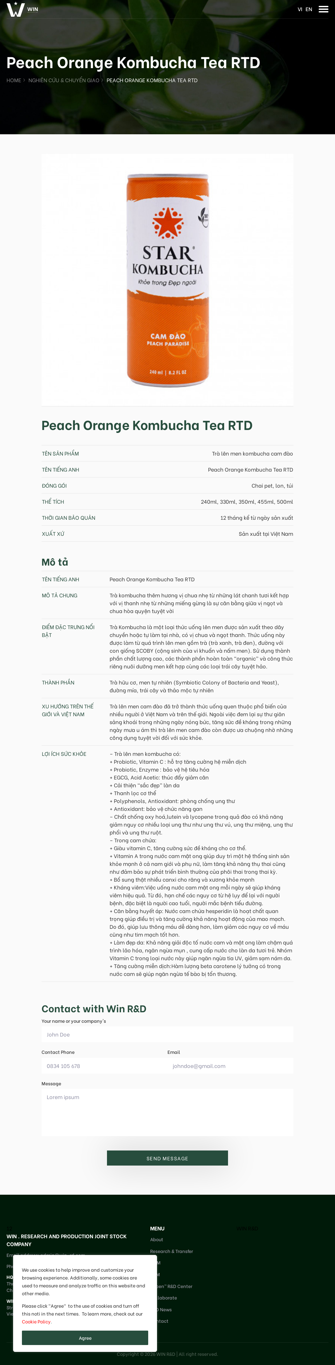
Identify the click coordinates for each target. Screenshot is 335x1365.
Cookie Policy (36, 1321)
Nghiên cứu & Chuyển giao (63, 80)
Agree (85, 1337)
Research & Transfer (171, 1250)
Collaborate (163, 1297)
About (156, 1239)
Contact (159, 1320)
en (309, 8)
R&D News (161, 1309)
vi (300, 8)
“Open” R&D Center (171, 1285)
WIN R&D (247, 1228)
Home (14, 80)
